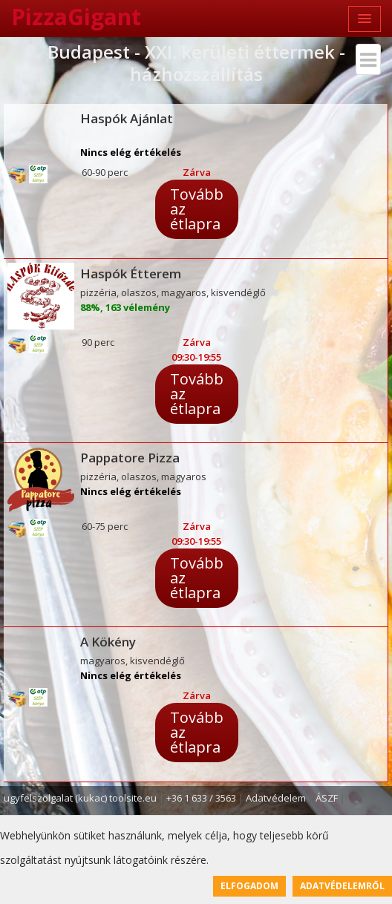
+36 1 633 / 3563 (201, 798)
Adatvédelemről (342, 886)
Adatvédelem (276, 798)
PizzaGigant (76, 16)
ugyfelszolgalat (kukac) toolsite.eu (80, 798)
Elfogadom (249, 886)
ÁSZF (327, 798)
